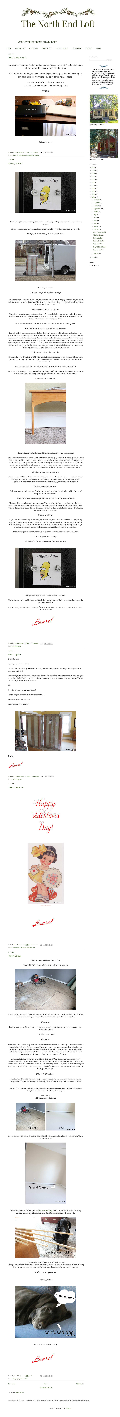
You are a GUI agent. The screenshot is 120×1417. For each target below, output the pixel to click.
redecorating (24, 1379)
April (95, 223)
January (96, 253)
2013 (93, 197)
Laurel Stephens (18, 152)
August (96, 211)
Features (89, 48)
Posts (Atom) (20, 1392)
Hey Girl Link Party (99, 247)
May (95, 220)
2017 (93, 185)
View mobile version (45, 1387)
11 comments (34, 152)
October (96, 205)
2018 (93, 182)
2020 (93, 176)
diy (13, 646)
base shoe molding (45, 1211)
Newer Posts (12, 1384)
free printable (16, 947)
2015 (93, 191)
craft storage (16, 779)
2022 (93, 170)
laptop (24, 155)
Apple (14, 155)
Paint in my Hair (98, 250)
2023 (93, 167)
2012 (93, 257)
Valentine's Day (30, 947)
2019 (93, 179)
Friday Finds (77, 48)
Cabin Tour (33, 48)
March (96, 226)
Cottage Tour (20, 48)
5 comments (34, 944)
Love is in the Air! (16, 787)
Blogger (68, 1408)
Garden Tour (47, 48)
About (98, 48)
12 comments (34, 643)
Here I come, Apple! (17, 57)
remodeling (18, 646)
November (97, 203)
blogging (19, 155)
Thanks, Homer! (15, 163)
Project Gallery (62, 48)
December (97, 200)
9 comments (34, 1376)
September (97, 208)
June (95, 217)
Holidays (23, 947)
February (97, 229)
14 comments (35, 776)
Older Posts (79, 1384)
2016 (93, 188)
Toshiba (37, 155)
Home (9, 48)
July (95, 214)
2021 (93, 173)
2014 (93, 194)
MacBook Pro (30, 155)
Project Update (14, 654)
